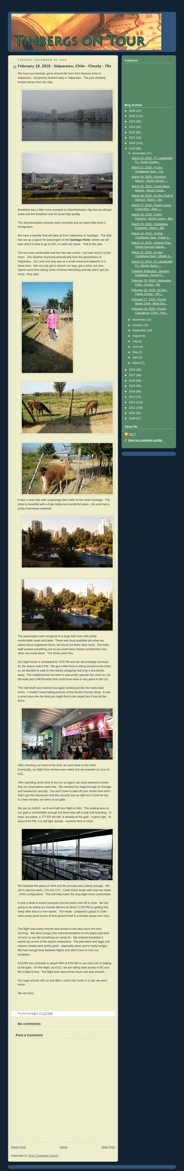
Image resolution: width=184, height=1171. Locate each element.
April (135, 357)
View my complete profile (145, 440)
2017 (132, 375)
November (139, 319)
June (135, 346)
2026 (132, 110)
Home (63, 1147)
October (137, 325)
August (137, 335)
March (136, 363)
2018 (132, 369)
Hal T (132, 434)
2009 (132, 418)
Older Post (108, 1147)
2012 (132, 402)
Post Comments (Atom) (43, 1155)
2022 (132, 132)
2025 (132, 116)
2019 (132, 148)
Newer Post (18, 1147)
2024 (132, 121)
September (139, 330)
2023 (132, 127)
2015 (132, 386)
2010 (132, 413)
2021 (132, 137)
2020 (132, 143)
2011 (132, 407)
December (139, 153)
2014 (132, 391)
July (135, 341)
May (135, 352)
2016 (132, 380)
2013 (132, 396)
